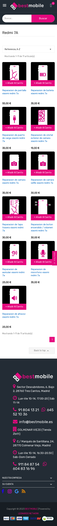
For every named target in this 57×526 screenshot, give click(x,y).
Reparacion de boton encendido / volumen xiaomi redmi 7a (42, 227)
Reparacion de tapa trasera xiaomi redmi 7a (12, 227)
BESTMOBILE (31, 509)
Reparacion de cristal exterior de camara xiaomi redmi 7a (42, 138)
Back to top (42, 351)
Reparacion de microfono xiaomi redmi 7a (40, 272)
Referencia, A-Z (28, 48)
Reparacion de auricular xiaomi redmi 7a (13, 272)
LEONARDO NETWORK (28, 513)
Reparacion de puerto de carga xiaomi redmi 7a (13, 138)
